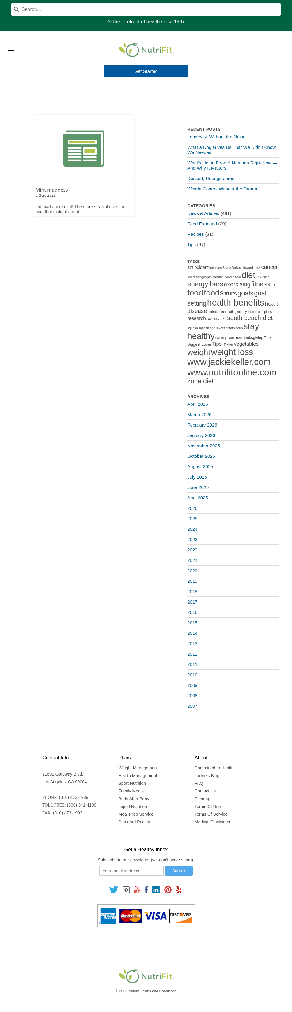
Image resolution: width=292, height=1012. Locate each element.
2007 (192, 706)
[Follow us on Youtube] (137, 889)
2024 (192, 529)
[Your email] (131, 871)
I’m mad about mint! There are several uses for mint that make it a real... (80, 209)
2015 (192, 622)
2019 (192, 581)
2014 (192, 633)
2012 (192, 653)
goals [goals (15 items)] (245, 293)
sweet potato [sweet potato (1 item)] (224, 338)
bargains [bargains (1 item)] (215, 267)
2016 (192, 612)
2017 (192, 601)
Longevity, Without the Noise (216, 136)
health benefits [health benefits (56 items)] (235, 302)
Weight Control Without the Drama (222, 188)
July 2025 (197, 477)
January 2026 (201, 435)
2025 (192, 518)
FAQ (199, 783)
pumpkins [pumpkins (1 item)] (265, 312)
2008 (192, 695)
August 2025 (200, 466)
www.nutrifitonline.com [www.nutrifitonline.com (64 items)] (232, 372)
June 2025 (198, 487)
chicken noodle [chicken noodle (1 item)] (223, 277)
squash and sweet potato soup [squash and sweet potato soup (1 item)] (221, 328)
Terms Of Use (208, 806)
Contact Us (205, 790)
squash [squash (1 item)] (192, 328)
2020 (192, 570)
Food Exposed (202, 223)
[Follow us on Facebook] (146, 889)
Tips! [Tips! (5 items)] (217, 344)
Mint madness (52, 189)
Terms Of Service (211, 814)
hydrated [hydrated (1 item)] (214, 312)
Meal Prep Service (136, 814)
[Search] (146, 9)
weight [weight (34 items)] (198, 352)
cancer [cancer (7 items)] (269, 267)
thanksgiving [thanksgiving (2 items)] (252, 337)
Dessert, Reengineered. (211, 178)
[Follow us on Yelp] (178, 889)
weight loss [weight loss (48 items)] (232, 352)
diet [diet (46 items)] (249, 275)
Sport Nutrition (132, 783)
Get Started (146, 71)
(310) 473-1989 (74, 797)
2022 (192, 549)
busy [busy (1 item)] (257, 267)
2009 (192, 685)
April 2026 (197, 404)
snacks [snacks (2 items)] (220, 318)
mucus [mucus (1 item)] (252, 312)
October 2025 (201, 456)
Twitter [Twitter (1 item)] (228, 344)
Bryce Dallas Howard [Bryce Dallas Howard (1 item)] (237, 267)
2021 (192, 560)
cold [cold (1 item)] (238, 277)
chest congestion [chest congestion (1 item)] (199, 277)
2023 (192, 539)
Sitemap (202, 798)
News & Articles (203, 213)
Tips (191, 244)
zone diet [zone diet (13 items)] (200, 381)
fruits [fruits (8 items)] (230, 293)
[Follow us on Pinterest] (168, 889)
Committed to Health (214, 768)
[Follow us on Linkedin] (156, 889)
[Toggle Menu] (11, 43)
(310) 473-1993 (67, 813)
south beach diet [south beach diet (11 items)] (250, 317)
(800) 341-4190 (82, 805)
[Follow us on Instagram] (126, 889)
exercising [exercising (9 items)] (237, 284)
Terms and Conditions (158, 991)
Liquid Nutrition (133, 806)
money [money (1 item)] (242, 312)
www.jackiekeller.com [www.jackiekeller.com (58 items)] (229, 362)
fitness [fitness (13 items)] (260, 284)
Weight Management (138, 768)
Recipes (195, 234)
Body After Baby (134, 798)
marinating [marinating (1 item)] (229, 312)
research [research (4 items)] (196, 318)
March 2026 (199, 414)
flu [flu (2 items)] (273, 285)
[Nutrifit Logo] (146, 50)
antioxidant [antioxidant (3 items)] (197, 267)
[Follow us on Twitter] (113, 889)
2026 (192, 508)
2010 (192, 674)
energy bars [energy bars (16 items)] (205, 284)
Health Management (138, 775)
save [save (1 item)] (210, 319)
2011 (192, 664)
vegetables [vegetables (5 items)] (246, 344)
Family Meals (131, 790)
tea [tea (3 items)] (238, 337)
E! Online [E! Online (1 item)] (262, 277)
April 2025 (197, 497)
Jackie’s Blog (207, 775)
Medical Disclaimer (212, 821)
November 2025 (203, 445)
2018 (192, 591)
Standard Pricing (134, 821)
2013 (192, 643)
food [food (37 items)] (195, 292)
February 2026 (202, 424)
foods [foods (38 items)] (214, 292)
